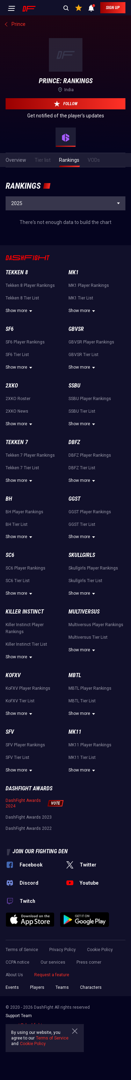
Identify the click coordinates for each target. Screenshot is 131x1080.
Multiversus (84, 611)
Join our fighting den (40, 851)
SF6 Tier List (17, 354)
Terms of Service (22, 949)
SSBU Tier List (81, 411)
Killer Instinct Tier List (26, 644)
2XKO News (17, 411)
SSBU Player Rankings (89, 398)
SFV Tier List (17, 757)
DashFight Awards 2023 (29, 817)
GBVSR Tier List (83, 354)
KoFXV (13, 675)
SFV (10, 732)
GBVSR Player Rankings (91, 342)
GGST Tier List (81, 524)
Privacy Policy (62, 949)
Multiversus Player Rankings (95, 624)
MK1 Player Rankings (88, 285)
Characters (91, 987)
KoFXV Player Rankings (28, 688)
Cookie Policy (100, 949)
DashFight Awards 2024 (23, 803)
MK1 (73, 272)
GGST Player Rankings (89, 511)
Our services (53, 962)
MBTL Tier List (82, 700)
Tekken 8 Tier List (22, 298)
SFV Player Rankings (25, 744)
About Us (14, 974)
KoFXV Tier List (20, 700)
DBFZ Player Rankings (89, 455)
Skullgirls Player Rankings (93, 568)
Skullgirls (81, 555)
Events (12, 987)
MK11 (74, 732)
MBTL (74, 675)
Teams (62, 987)
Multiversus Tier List (88, 637)
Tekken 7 (17, 442)
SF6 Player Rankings (25, 342)
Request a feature (51, 974)
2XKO (12, 385)
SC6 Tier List (18, 580)
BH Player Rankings (24, 511)
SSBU (74, 385)
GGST (74, 498)
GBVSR (76, 329)
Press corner (89, 962)
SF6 (10, 329)
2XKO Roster (18, 398)
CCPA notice (17, 962)
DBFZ (74, 442)
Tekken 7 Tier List (22, 467)
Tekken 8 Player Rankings (30, 285)
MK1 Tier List (80, 298)
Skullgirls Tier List (85, 580)
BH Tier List (17, 524)
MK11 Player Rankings (89, 744)
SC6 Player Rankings (25, 568)
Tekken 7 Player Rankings (30, 455)
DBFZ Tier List (81, 467)
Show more (20, 310)
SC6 (10, 555)
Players (37, 987)
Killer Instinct (25, 611)
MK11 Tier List (82, 757)
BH (9, 498)
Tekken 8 (17, 272)
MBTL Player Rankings (89, 688)
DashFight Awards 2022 (29, 828)
